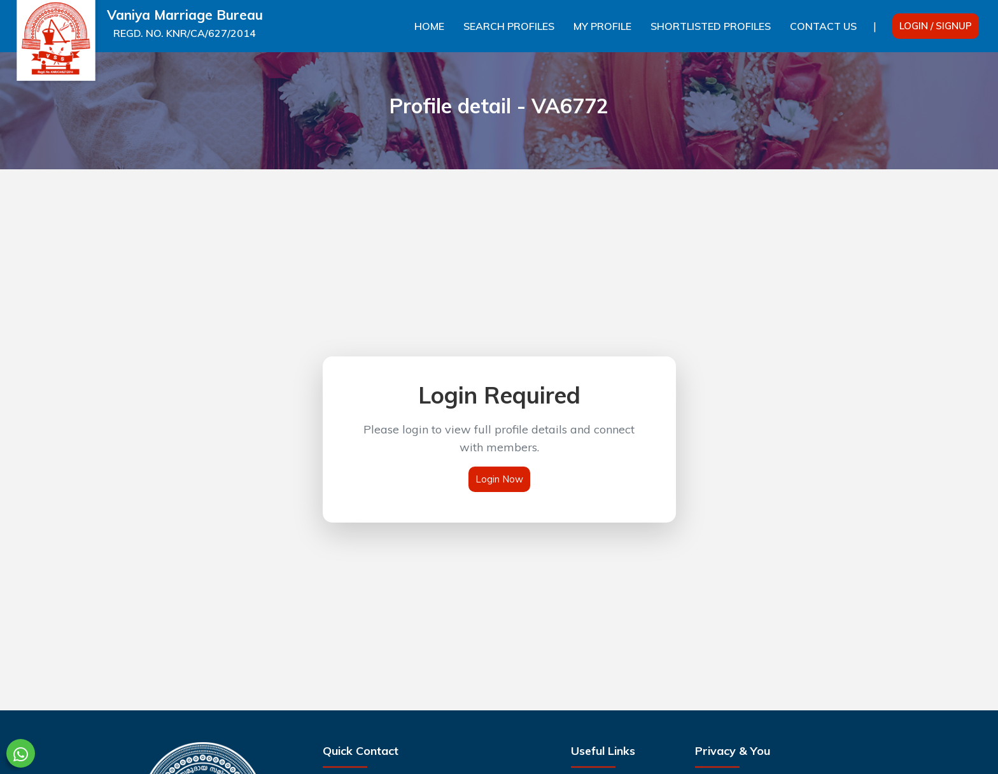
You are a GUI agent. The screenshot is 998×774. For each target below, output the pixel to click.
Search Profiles (508, 26)
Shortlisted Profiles (710, 26)
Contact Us (823, 26)
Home (429, 26)
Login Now (499, 479)
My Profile (602, 26)
